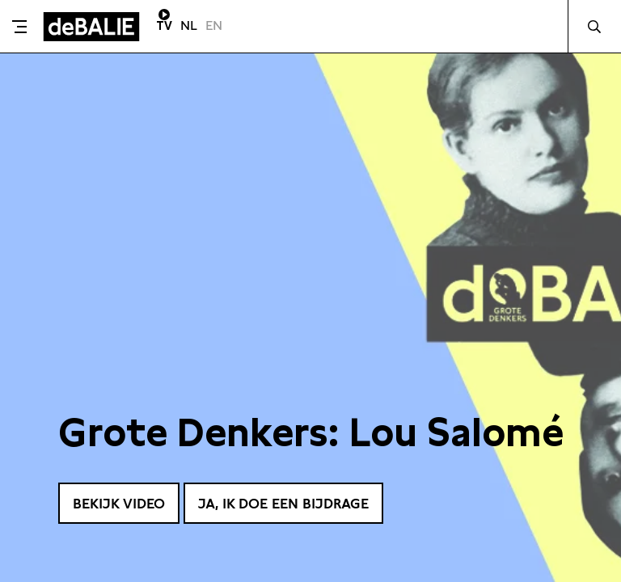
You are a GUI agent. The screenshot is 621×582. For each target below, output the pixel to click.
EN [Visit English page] (213, 25)
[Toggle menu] (19, 26)
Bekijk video (122, 502)
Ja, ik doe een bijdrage (296, 502)
